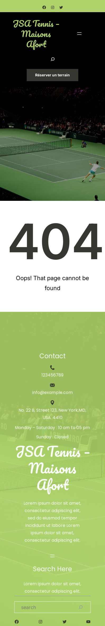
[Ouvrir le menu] (79, 33)
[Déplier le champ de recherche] (52, 59)
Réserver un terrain (52, 75)
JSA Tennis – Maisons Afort (36, 33)
